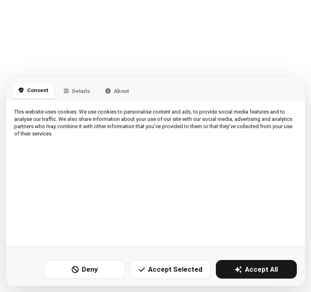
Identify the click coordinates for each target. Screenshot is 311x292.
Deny (85, 269)
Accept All (256, 269)
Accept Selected (170, 269)
